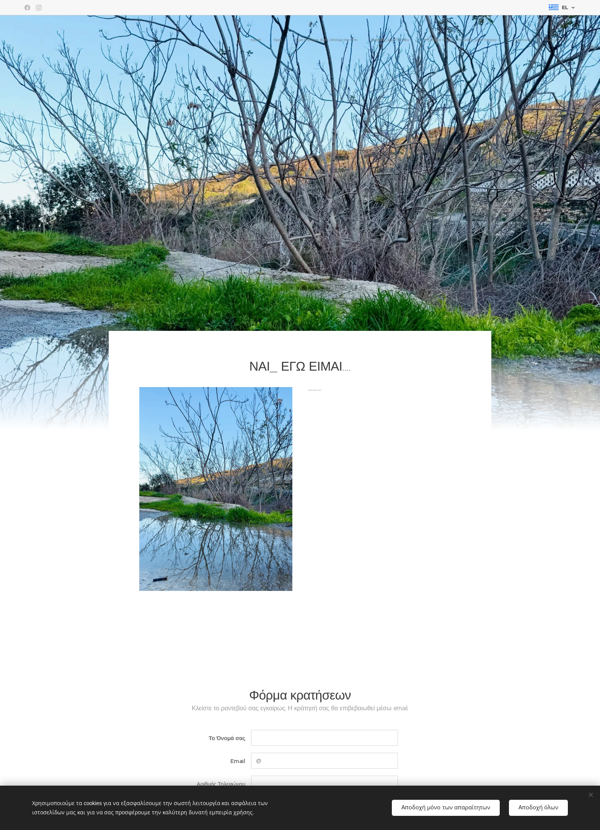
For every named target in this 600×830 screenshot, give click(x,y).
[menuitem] (490, 40)
